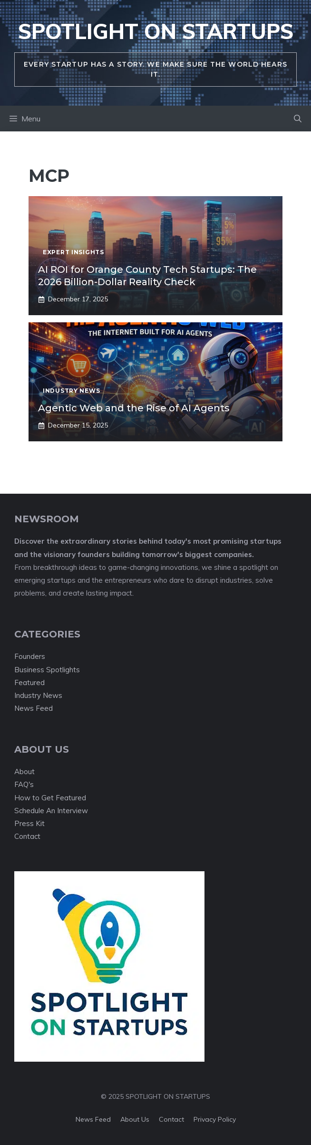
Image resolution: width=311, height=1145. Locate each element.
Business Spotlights (47, 669)
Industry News (38, 695)
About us (134, 1119)
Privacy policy (215, 1119)
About (24, 771)
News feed (93, 1119)
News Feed (33, 708)
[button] (297, 118)
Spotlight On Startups (155, 31)
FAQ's (24, 784)
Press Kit (29, 823)
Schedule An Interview (51, 810)
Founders (29, 656)
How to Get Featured (50, 797)
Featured (29, 682)
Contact (27, 836)
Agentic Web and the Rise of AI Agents (134, 408)
